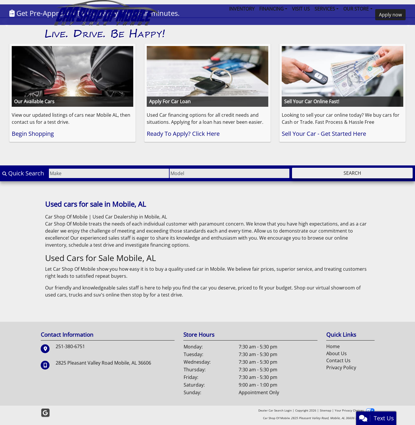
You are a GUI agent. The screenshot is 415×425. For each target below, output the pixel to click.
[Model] (229, 173)
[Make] (109, 173)
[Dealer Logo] (105, 19)
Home (333, 346)
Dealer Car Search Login (275, 410)
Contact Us (338, 360)
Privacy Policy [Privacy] (341, 367)
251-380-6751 (70, 346)
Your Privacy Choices (354, 410)
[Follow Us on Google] (45, 413)
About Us (336, 353)
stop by (140, 295)
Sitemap (325, 410)
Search (352, 173)
